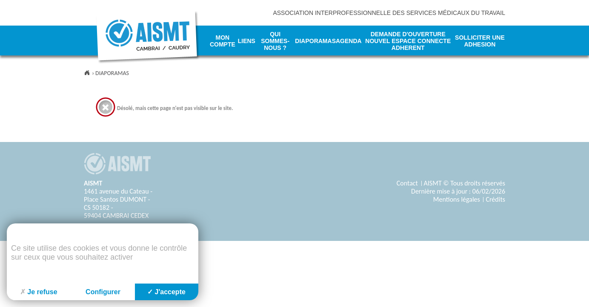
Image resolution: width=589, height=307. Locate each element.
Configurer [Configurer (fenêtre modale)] (103, 291)
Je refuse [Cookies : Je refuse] (38, 292)
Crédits (495, 199)
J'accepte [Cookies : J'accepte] (166, 291)
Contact (407, 183)
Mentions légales (456, 199)
